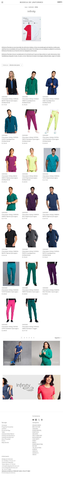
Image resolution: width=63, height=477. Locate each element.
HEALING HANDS (36, 425)
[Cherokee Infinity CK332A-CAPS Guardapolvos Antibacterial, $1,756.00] (11, 121)
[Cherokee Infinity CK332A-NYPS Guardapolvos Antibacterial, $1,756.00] (52, 235)
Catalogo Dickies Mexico (8, 434)
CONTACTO (35, 453)
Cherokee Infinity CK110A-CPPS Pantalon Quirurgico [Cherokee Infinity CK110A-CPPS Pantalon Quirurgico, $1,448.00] (10, 327)
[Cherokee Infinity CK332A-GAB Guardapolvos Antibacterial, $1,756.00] (52, 83)
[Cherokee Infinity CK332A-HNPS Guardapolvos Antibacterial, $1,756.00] (31, 83)
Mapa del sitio (5, 442)
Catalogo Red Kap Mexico (8, 435)
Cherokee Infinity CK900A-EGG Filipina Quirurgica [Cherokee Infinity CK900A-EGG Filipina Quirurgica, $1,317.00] (30, 215)
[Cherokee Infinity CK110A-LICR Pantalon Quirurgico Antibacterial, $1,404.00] (52, 121)
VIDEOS (34, 454)
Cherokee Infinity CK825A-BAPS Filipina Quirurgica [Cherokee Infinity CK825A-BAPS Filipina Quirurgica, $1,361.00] (10, 252)
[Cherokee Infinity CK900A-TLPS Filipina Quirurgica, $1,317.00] (52, 160)
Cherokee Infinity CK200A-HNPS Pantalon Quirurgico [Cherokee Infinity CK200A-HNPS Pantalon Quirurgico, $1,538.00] (30, 291)
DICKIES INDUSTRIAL (37, 444)
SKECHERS (35, 434)
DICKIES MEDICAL (36, 430)
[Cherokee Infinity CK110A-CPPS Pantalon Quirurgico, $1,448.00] (11, 311)
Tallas (3, 432)
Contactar (4, 425)
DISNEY (34, 440)
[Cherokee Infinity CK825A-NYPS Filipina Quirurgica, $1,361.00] (52, 199)
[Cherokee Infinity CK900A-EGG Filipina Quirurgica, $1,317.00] (31, 199)
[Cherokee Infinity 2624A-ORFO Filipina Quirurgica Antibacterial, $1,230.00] (11, 160)
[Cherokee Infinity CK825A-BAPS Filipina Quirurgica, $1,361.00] (11, 235)
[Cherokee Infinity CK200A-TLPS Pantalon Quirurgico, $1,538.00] (11, 274)
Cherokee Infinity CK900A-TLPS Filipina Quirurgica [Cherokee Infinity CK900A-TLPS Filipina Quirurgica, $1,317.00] (51, 177)
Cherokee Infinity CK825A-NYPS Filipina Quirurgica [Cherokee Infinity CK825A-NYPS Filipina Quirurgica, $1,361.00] (51, 215)
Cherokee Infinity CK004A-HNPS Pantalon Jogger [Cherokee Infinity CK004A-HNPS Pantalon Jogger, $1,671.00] (30, 327)
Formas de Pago (6, 430)
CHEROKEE (35, 428)
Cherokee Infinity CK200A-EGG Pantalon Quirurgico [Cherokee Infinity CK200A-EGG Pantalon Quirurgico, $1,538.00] (51, 291)
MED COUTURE (36, 427)
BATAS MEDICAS (36, 437)
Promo (3, 440)
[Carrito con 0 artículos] (59, 2)
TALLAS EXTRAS (36, 447)
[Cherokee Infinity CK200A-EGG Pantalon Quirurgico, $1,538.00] (52, 274)
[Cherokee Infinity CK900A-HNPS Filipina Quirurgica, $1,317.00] (11, 199)
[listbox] (16, 65)
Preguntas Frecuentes (7, 427)
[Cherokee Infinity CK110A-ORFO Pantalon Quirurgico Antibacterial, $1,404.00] (31, 121)
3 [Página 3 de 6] (26, 337)
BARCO (34, 442)
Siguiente (58, 338)
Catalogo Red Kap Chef (8, 437)
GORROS (34, 449)
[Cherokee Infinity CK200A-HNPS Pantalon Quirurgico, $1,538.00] (31, 274)
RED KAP (34, 446)
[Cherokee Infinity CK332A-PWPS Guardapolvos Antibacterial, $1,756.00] (31, 235)
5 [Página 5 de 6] (31, 337)
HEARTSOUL (35, 432)
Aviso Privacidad (6, 439)
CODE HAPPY (35, 439)
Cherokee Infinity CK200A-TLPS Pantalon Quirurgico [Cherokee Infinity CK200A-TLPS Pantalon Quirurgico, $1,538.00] (10, 291)
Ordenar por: (6, 65)
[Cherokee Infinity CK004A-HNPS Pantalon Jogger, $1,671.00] (31, 311)
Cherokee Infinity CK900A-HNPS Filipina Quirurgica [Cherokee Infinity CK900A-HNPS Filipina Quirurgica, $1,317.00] (10, 215)
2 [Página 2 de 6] (24, 337)
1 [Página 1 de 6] (21, 337)
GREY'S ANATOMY (37, 435)
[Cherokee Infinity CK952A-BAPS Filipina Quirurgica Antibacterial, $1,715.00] (11, 83)
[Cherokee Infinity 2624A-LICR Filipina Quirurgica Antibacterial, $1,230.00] (31, 160)
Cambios (4, 428)
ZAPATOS (35, 451)
